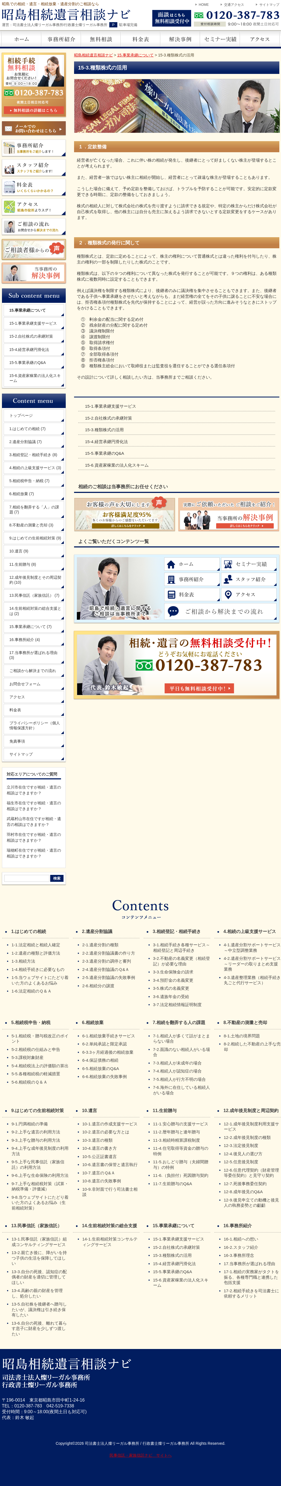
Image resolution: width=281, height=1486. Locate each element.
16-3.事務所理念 (239, 1255)
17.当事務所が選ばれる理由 (33, 655)
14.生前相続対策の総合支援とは (35, 611)
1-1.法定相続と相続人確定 (36, 944)
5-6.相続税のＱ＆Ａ (30, 1082)
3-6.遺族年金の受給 (171, 996)
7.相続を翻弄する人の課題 (179, 1022)
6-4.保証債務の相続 (100, 1060)
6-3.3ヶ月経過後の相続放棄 (107, 1052)
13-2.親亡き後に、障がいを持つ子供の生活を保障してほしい (39, 1258)
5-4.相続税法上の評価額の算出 (40, 1065)
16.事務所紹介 (24, 639)
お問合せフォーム (24, 684)
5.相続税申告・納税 (29, 481)
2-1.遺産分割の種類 (100, 944)
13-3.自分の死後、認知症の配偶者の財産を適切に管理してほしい (39, 1277)
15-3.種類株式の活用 (104, 429)
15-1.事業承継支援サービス (110, 406)
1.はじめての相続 (27, 429)
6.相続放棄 (21, 494)
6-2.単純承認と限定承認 (104, 1044)
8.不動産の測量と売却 (31, 525)
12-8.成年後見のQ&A (243, 1191)
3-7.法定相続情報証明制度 (177, 1004)
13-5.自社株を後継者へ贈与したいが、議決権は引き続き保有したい (39, 1309)
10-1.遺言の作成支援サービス (110, 1123)
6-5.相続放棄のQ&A (100, 1068)
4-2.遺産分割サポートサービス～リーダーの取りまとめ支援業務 (252, 963)
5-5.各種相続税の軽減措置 (36, 1073)
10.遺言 (18, 551)
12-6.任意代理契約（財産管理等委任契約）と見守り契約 (251, 1173)
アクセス (17, 697)
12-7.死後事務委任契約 (245, 1183)
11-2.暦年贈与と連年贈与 (176, 1132)
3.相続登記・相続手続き (33, 455)
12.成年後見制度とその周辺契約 (35, 580)
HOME (204, 5)
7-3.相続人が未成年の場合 (177, 1063)
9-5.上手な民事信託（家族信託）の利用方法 (38, 1164)
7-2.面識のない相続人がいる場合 (181, 1052)
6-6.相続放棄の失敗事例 (104, 1076)
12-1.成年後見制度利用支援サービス (251, 1126)
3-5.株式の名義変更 (171, 988)
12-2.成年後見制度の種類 (247, 1137)
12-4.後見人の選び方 (243, 1153)
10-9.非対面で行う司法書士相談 (110, 1192)
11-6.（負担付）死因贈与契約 (180, 1175)
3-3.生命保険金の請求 (173, 972)
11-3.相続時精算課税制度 (176, 1140)
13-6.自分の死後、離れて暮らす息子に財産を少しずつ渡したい (39, 1328)
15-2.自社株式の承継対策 (108, 418)
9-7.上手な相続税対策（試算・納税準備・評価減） (40, 1186)
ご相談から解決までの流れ (32, 670)
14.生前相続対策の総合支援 (109, 1225)
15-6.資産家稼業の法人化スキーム (117, 465)
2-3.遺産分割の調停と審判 (106, 961)
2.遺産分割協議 (25, 442)
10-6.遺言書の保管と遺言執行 (110, 1164)
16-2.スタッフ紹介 (241, 1247)
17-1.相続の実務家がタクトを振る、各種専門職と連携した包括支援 (251, 1277)
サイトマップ (269, 5)
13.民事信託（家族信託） (34, 595)
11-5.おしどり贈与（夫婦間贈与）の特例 (180, 1164)
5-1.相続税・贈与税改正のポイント (40, 1038)
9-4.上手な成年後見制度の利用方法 (40, 1151)
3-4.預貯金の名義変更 (173, 980)
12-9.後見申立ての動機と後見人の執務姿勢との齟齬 (251, 1203)
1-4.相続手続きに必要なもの (38, 969)
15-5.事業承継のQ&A (104, 453)
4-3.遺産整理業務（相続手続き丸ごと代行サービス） (252, 980)
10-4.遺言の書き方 (99, 1148)
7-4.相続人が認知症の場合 (177, 1071)
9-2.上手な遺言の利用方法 (36, 1132)
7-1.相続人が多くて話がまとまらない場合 (181, 1038)
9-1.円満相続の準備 (30, 1123)
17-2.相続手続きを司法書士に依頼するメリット (251, 1293)
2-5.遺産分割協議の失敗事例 (108, 977)
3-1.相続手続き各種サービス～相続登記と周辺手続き (181, 947)
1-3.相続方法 (24, 961)
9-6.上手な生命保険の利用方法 (40, 1175)
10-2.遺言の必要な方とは (105, 1132)
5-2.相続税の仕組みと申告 (36, 1049)
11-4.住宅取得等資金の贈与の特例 (180, 1151)
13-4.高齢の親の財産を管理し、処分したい (37, 1293)
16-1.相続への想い (241, 1239)
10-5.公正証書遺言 (99, 1156)
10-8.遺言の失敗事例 (101, 1181)
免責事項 (17, 741)
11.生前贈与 (22, 564)
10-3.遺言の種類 (97, 1140)
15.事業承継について (30, 626)
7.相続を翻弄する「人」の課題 (34, 509)
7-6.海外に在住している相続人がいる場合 (181, 1090)
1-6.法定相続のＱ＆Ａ (32, 991)
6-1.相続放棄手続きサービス (108, 1035)
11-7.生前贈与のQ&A (172, 1183)
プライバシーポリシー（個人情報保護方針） (34, 725)
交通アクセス (234, 5)
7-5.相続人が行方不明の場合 (179, 1079)
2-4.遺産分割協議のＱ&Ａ (106, 969)
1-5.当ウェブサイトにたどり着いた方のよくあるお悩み (40, 980)
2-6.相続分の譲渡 (98, 985)
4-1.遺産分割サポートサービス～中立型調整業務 (252, 947)
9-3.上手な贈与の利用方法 (36, 1140)
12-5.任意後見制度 (241, 1161)
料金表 (15, 710)
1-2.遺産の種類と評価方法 (36, 953)
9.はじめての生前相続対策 (35, 538)
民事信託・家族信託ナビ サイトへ (141, 1455)
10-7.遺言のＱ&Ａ (98, 1172)
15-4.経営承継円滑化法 (106, 441)
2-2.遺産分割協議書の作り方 (108, 953)
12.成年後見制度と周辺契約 (251, 1110)
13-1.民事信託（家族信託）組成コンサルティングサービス (39, 1242)
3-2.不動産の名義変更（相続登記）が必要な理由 (181, 961)
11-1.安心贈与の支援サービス (180, 1123)
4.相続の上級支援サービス (35, 468)
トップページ (21, 415)
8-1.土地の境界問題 (242, 1035)
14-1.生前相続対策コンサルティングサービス (110, 1242)
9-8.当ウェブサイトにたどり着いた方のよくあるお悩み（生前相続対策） (40, 1202)
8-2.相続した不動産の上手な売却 (252, 1047)
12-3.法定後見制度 (241, 1145)
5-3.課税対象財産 (28, 1057)
